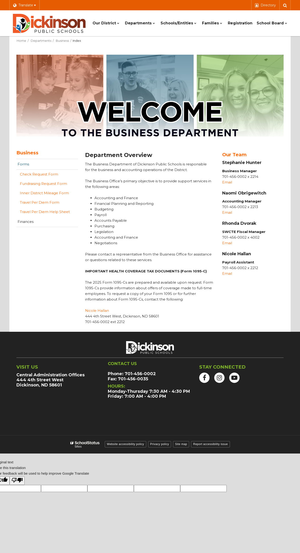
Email (227, 182)
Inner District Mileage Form (44, 193)
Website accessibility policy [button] (125, 444)
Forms (23, 164)
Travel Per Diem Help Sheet (45, 212)
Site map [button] (181, 444)
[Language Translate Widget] (24, 5)
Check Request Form (39, 174)
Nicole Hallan (97, 310)
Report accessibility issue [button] (210, 444)
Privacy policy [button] (159, 444)
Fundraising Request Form (43, 183)
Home (21, 40)
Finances (26, 221)
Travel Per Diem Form (47, 203)
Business (62, 40)
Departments (41, 40)
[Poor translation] (17, 480)
